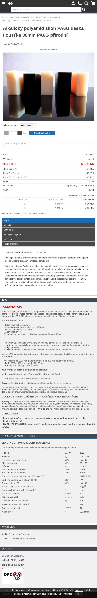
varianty (7, 225)
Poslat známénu (11, 244)
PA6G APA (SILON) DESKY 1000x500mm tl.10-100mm (24, 213)
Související (9, 230)
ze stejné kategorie (12, 234)
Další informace (65, 594)
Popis (6, 220)
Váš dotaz (8, 239)
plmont (91, 159)
